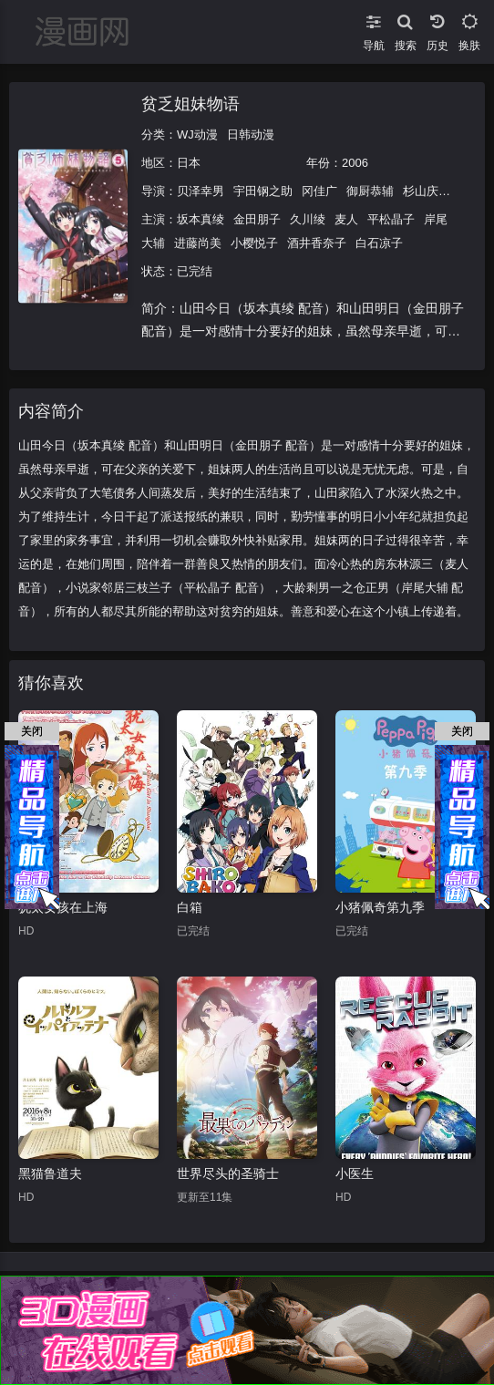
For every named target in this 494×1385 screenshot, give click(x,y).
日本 (189, 163)
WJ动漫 (197, 134)
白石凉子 (379, 243)
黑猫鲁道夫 (50, 1173)
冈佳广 (319, 191)
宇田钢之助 (263, 191)
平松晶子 (391, 219)
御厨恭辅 (370, 191)
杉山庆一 (426, 191)
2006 (355, 163)
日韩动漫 (250, 134)
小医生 (354, 1173)
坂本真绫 (200, 219)
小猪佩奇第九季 (380, 907)
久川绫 (307, 219)
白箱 (189, 907)
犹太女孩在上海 (63, 907)
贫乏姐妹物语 (190, 104)
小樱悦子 (254, 243)
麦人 (346, 219)
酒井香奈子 (316, 243)
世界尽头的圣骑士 (228, 1173)
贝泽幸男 (200, 191)
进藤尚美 (197, 243)
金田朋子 (257, 219)
